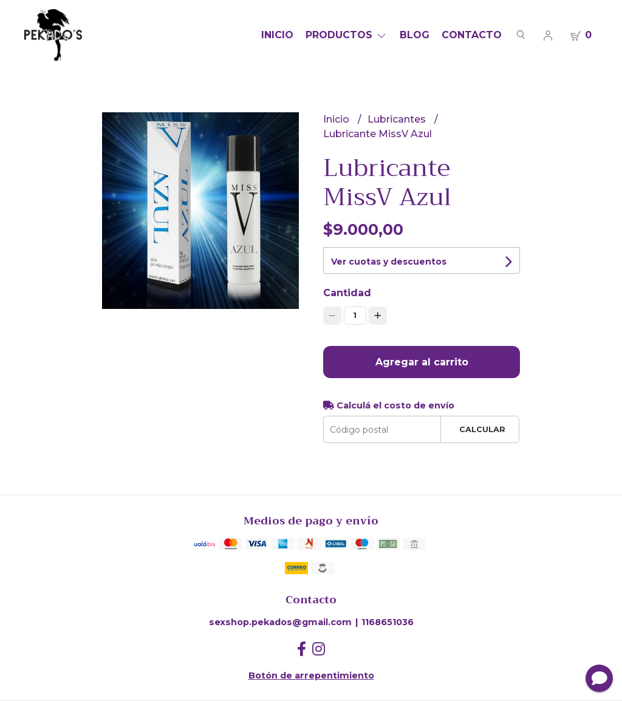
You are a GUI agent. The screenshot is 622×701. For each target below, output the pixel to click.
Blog (414, 35)
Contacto (472, 35)
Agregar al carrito (421, 362)
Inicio (277, 35)
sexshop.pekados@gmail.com (280, 622)
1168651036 (387, 622)
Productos (347, 35)
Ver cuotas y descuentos (388, 261)
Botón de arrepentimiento (311, 675)
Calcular (482, 429)
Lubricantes (397, 119)
